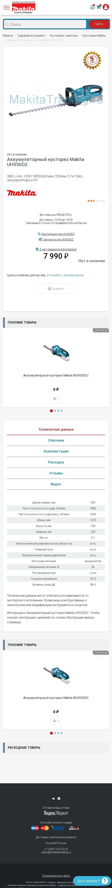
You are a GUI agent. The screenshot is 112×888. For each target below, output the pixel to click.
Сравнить (56, 288)
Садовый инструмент (31, 35)
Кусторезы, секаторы (64, 35)
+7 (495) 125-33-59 (56, 849)
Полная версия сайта (56, 875)
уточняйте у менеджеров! (65, 275)
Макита (8, 35)
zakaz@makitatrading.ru (56, 852)
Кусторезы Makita (94, 35)
